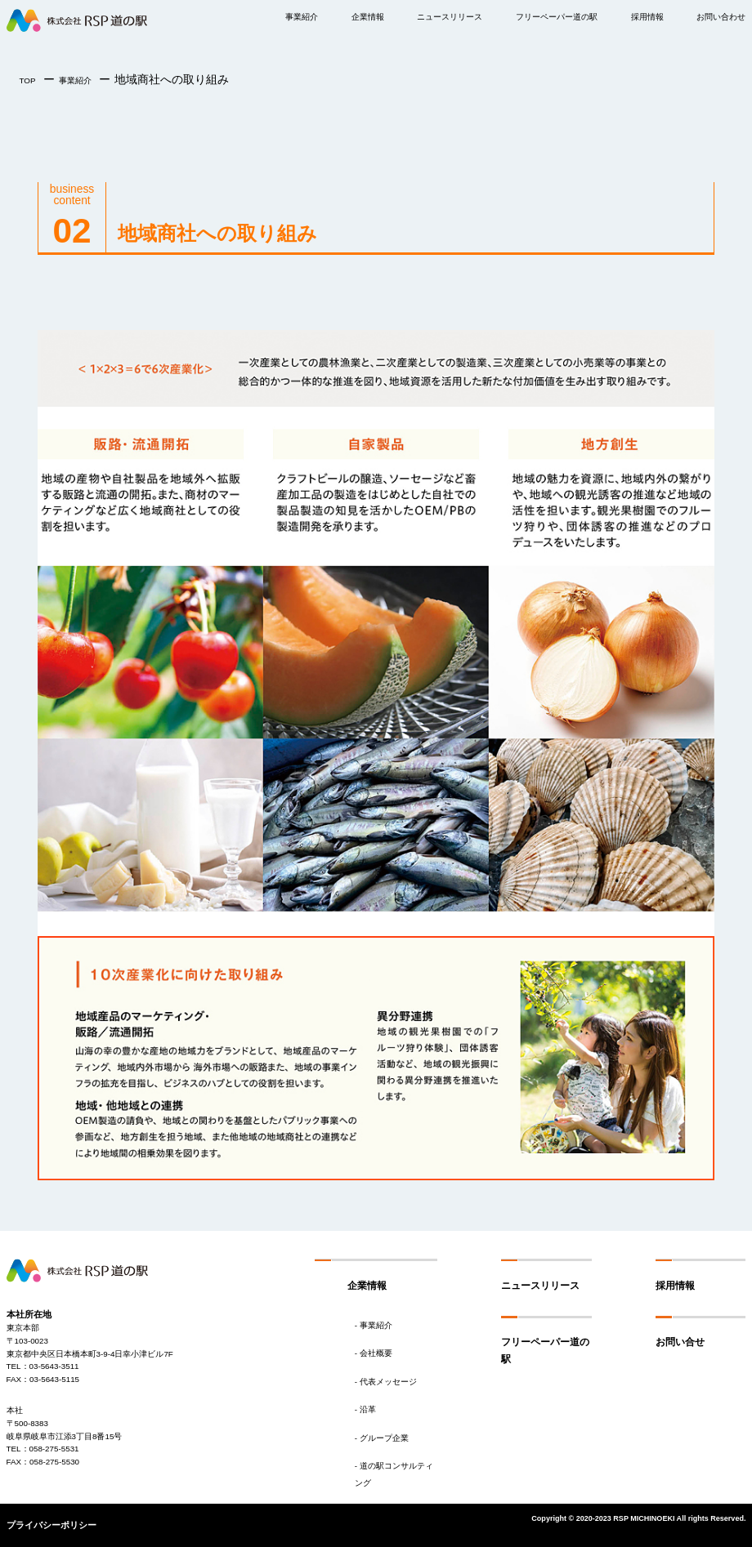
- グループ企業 (382, 1437)
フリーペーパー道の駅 (557, 16)
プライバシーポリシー (51, 1525)
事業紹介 (301, 16)
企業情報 (367, 16)
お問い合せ (680, 1342)
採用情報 (675, 1285)
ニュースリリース (449, 16)
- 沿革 (365, 1409)
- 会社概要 (373, 1353)
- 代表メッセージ (386, 1381)
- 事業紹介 (373, 1325)
